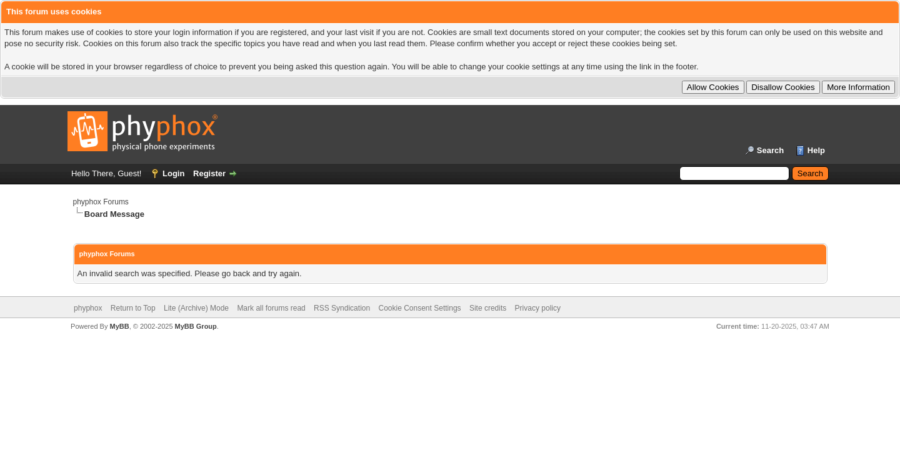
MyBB (119, 326)
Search (770, 150)
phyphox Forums (101, 202)
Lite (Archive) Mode (196, 308)
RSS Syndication (342, 308)
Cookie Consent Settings (419, 308)
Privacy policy (538, 308)
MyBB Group (196, 326)
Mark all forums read (271, 308)
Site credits (487, 308)
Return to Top (133, 308)
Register (209, 173)
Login (173, 173)
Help (816, 150)
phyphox (88, 308)
